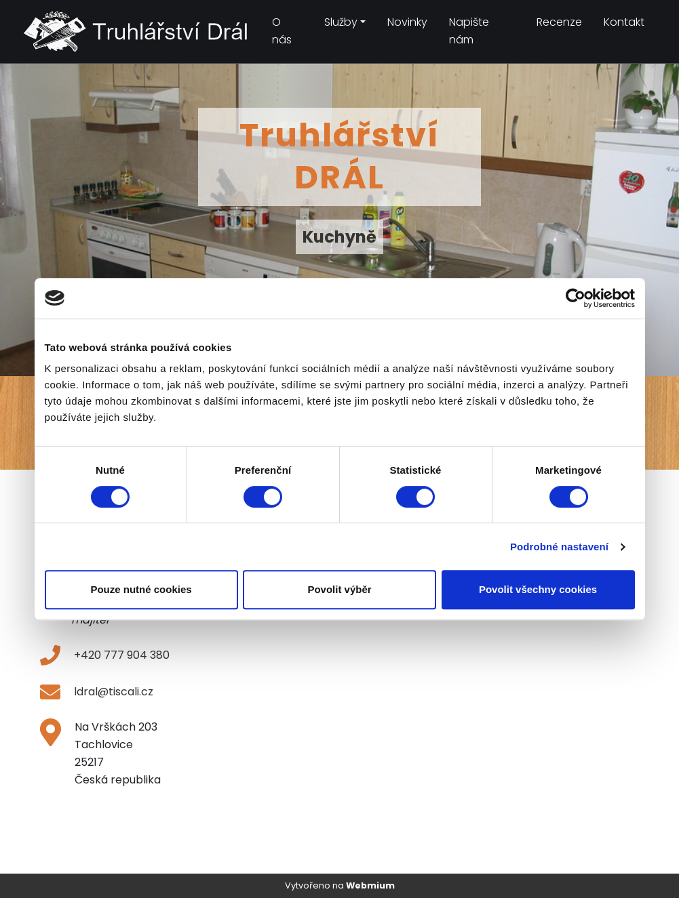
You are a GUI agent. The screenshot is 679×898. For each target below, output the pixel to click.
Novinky (407, 22)
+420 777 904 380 (122, 655)
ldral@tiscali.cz (113, 691)
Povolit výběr (339, 589)
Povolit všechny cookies (538, 589)
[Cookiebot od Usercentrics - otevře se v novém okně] (575, 298)
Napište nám (469, 30)
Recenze (559, 22)
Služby (340, 22)
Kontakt (624, 22)
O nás (282, 30)
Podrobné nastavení (559, 546)
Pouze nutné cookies (140, 589)
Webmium (370, 885)
